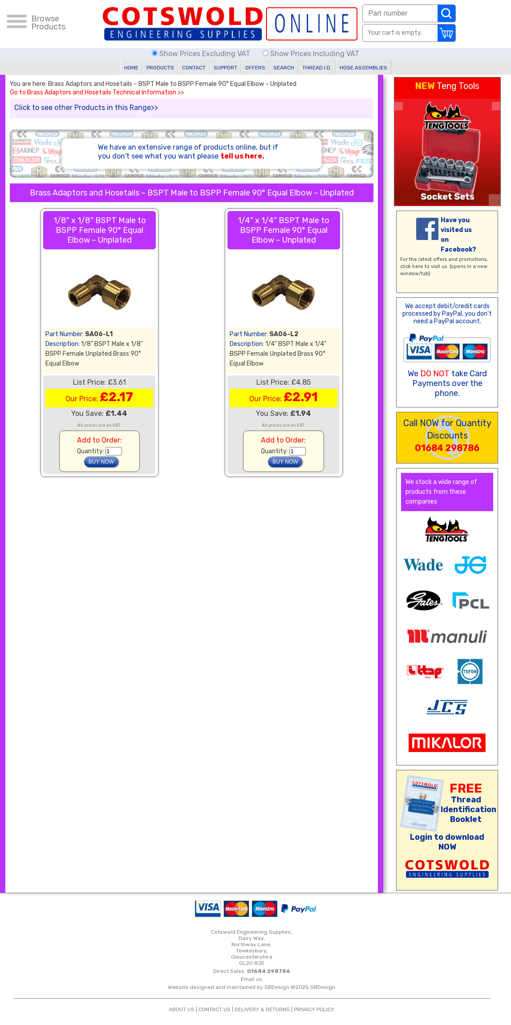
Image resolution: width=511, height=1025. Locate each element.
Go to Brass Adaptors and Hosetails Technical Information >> (97, 92)
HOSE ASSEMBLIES (363, 68)
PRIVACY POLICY (314, 1009)
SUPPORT (225, 68)
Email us (251, 979)
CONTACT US (215, 1009)
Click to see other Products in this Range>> (86, 107)
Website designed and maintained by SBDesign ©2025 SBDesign (251, 987)
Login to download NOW (447, 842)
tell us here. (242, 156)
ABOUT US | (184, 1009)
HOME (131, 68)
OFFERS (255, 68)
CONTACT (194, 68)
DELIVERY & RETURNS (262, 1009)
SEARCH (283, 68)
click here (411, 266)
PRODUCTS (160, 68)
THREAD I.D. (317, 68)
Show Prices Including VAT (311, 53)
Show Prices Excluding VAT (202, 53)
